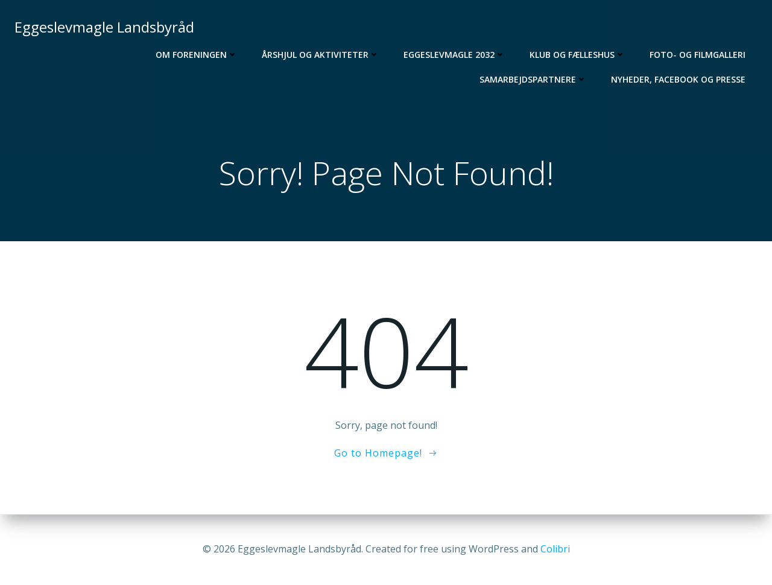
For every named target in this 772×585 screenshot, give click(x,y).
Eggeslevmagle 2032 (454, 54)
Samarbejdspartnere (533, 79)
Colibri (555, 548)
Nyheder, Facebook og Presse (678, 79)
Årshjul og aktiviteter (320, 54)
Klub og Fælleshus (577, 54)
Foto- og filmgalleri (697, 54)
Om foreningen (197, 54)
